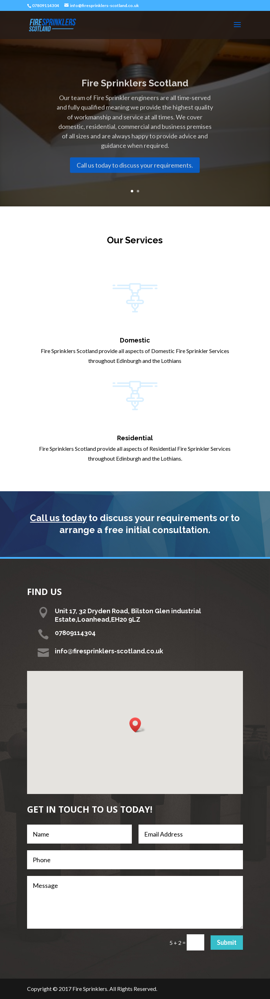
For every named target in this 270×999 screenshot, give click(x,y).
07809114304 (45, 5)
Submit (227, 942)
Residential (135, 438)
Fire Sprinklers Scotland (135, 93)
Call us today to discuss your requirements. (135, 175)
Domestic (135, 340)
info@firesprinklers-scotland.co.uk (109, 651)
